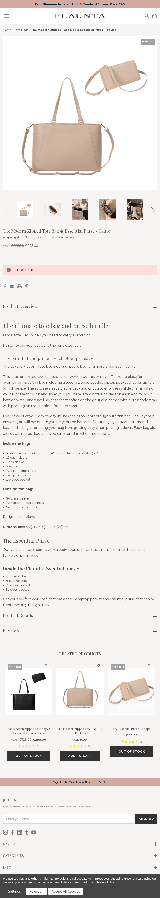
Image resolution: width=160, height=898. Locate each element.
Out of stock (29, 756)
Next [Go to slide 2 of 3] (153, 209)
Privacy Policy (105, 882)
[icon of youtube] (33, 832)
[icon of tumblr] (26, 832)
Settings (14, 891)
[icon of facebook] (12, 832)
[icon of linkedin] (19, 832)
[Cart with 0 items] (154, 16)
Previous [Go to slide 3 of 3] (7, 209)
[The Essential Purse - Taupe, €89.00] (131, 691)
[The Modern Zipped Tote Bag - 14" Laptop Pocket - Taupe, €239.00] (80, 691)
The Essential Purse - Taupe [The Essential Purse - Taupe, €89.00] (132, 729)
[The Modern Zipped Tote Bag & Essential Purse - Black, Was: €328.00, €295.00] (28, 691)
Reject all (36, 891)
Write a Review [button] (63, 237)
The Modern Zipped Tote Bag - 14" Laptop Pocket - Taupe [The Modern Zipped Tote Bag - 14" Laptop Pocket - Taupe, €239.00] (80, 731)
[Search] (146, 16)
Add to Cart (80, 756)
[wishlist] (47, 665)
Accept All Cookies (66, 891)
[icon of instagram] (5, 832)
